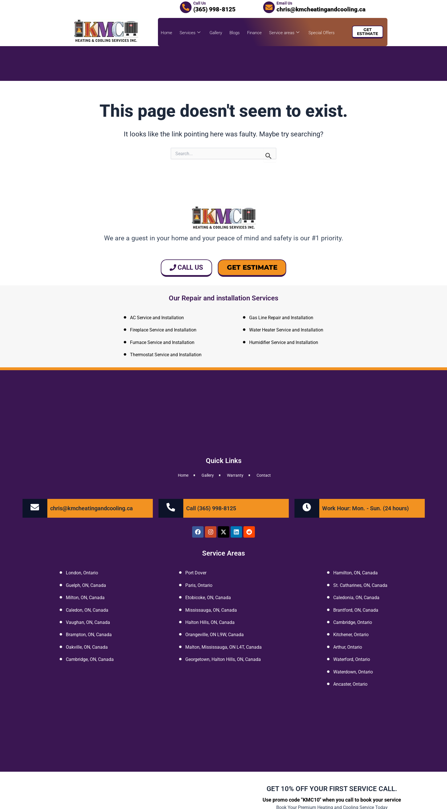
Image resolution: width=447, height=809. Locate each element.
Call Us (199, 3)
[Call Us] (186, 7)
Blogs (234, 32)
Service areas (284, 32)
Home (166, 32)
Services (190, 32)
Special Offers (321, 32)
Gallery (216, 32)
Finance (254, 32)
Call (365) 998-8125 (211, 508)
